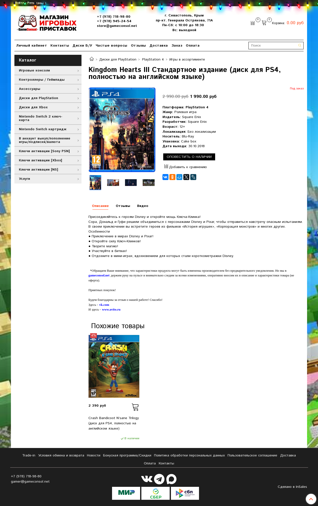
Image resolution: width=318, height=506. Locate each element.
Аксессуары (29, 88)
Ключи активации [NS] (38, 169)
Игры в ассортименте (187, 59)
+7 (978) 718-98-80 (113, 16)
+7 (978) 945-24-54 (114, 21)
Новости (93, 455)
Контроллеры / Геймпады (42, 79)
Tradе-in (28, 455)
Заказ (177, 45)
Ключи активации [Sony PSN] (44, 151)
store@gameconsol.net (117, 25)
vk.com (104, 305)
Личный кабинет (31, 45)
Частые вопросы (111, 45)
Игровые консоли (34, 70)
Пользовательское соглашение (252, 455)
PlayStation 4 (153, 59)
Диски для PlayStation (117, 59)
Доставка (159, 45)
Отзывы (138, 45)
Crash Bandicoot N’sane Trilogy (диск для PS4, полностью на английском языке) (113, 423)
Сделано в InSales (292, 487)
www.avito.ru (111, 309)
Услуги (24, 178)
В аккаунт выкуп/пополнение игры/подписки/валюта (44, 140)
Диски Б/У (82, 45)
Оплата (192, 45)
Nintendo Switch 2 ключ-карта (40, 118)
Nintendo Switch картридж (42, 129)
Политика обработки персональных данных (189, 455)
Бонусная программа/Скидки (127, 455)
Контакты (59, 45)
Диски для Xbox (33, 107)
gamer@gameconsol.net (30, 481)
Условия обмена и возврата (61, 455)
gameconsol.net (99, 275)
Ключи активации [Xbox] (40, 160)
